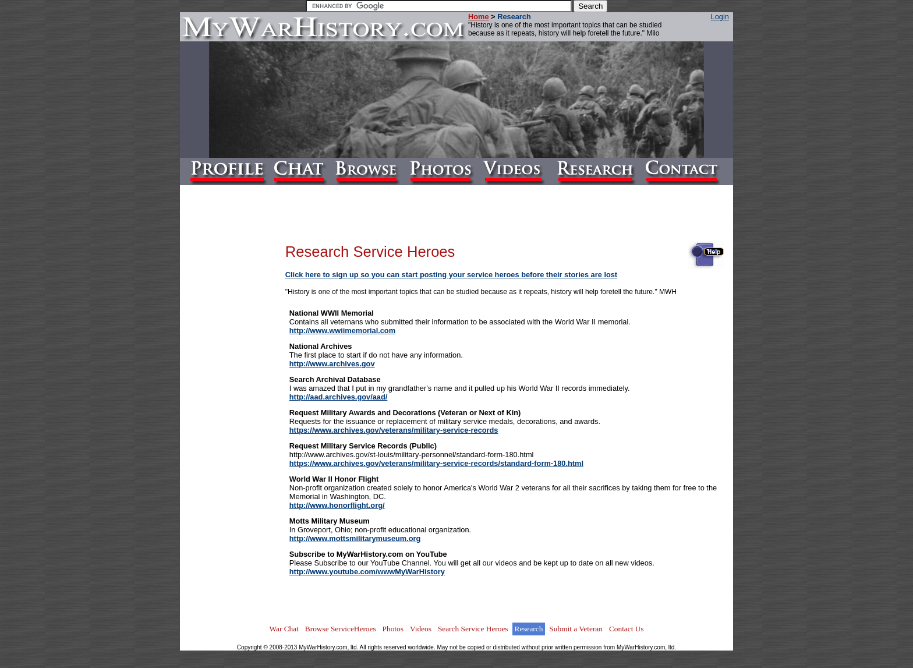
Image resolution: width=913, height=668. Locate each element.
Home (478, 16)
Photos (393, 628)
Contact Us (626, 628)
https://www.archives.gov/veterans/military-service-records (393, 430)
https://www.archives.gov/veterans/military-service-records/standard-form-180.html (436, 463)
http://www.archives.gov (332, 363)
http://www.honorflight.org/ (337, 505)
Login (720, 16)
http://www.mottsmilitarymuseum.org (355, 538)
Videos (420, 628)
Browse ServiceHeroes (340, 628)
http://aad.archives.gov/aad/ (338, 397)
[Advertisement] (238, 411)
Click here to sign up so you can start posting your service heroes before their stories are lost (451, 274)
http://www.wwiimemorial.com (342, 330)
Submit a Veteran (576, 628)
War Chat (283, 628)
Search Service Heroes (473, 628)
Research (529, 628)
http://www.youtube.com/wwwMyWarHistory (367, 571)
